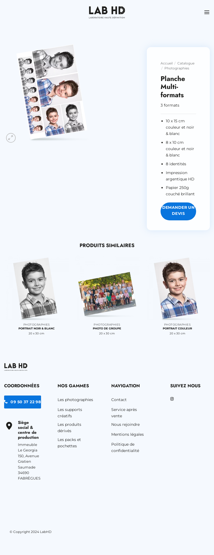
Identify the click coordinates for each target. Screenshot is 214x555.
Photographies (176, 68)
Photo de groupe (107, 328)
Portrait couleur (177, 328)
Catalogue (185, 63)
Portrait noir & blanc (36, 328)
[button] (207, 12)
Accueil (167, 63)
